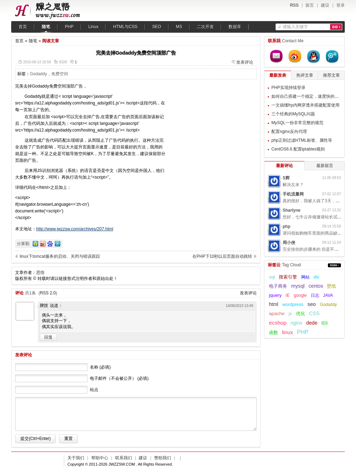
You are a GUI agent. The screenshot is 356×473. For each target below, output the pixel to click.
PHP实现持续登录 (288, 87)
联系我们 (123, 457)
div (316, 277)
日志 (315, 295)
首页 (23, 26)
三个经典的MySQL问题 (293, 113)
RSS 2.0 (48, 292)
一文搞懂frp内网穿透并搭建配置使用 (305, 105)
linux (287, 332)
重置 (68, 438)
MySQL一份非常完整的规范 (297, 122)
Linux (93, 26)
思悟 (40, 272)
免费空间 (59, 73)
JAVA (328, 295)
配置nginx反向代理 (289, 131)
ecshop (277, 323)
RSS (294, 5)
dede (311, 323)
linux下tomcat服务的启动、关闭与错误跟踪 (60, 256)
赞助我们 (162, 457)
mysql (297, 286)
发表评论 (244, 62)
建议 (325, 5)
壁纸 (331, 286)
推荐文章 (331, 75)
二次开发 (205, 26)
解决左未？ (293, 184)
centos (316, 286)
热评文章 (304, 75)
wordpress (292, 304)
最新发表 (277, 75)
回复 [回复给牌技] (48, 337)
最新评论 (284, 165)
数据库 (235, 26)
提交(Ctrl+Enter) (35, 438)
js (290, 313)
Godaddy (38, 73)
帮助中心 (99, 457)
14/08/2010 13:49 (239, 306)
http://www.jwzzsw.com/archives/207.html (74, 228)
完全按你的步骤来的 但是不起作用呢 (317, 249)
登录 (340, 5)
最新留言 (324, 165)
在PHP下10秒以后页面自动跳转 (222, 256)
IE (287, 295)
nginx (296, 323)
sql (272, 277)
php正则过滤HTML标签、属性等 (301, 140)
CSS (314, 313)
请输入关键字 (295, 26)
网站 (305, 277)
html (273, 304)
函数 (273, 332)
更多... (334, 265)
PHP (69, 26)
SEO (156, 26)
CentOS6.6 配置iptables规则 (298, 149)
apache (277, 313)
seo (312, 304)
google (300, 295)
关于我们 (75, 457)
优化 (300, 313)
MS (179, 26)
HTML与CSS (125, 26)
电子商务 (278, 286)
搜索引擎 (288, 277)
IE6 (324, 323)
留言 (309, 5)
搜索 (336, 27)
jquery (275, 295)
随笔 (46, 26)
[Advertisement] (213, 127)
